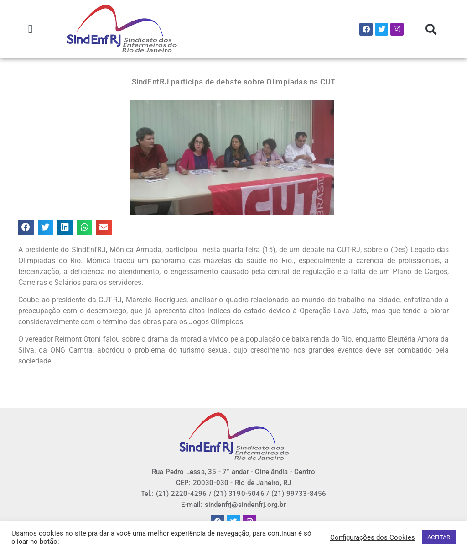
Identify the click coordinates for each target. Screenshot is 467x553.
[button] (30, 29)
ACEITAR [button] (438, 537)
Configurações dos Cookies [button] (372, 537)
